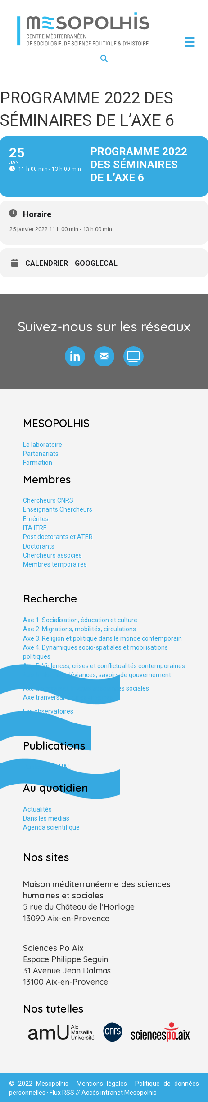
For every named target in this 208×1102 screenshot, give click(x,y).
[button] (75, 356)
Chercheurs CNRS (48, 500)
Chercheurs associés (52, 555)
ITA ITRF (34, 527)
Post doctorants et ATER (58, 536)
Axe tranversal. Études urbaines (68, 697)
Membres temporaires (55, 564)
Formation (37, 462)
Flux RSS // (65, 1092)
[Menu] (189, 41)
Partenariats (41, 453)
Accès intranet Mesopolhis (119, 1092)
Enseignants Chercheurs (57, 509)
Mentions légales (102, 1083)
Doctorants (38, 546)
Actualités (37, 809)
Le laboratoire (42, 444)
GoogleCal (96, 263)
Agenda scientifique (51, 827)
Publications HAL (47, 767)
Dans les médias (46, 818)
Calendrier (46, 263)
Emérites (36, 518)
